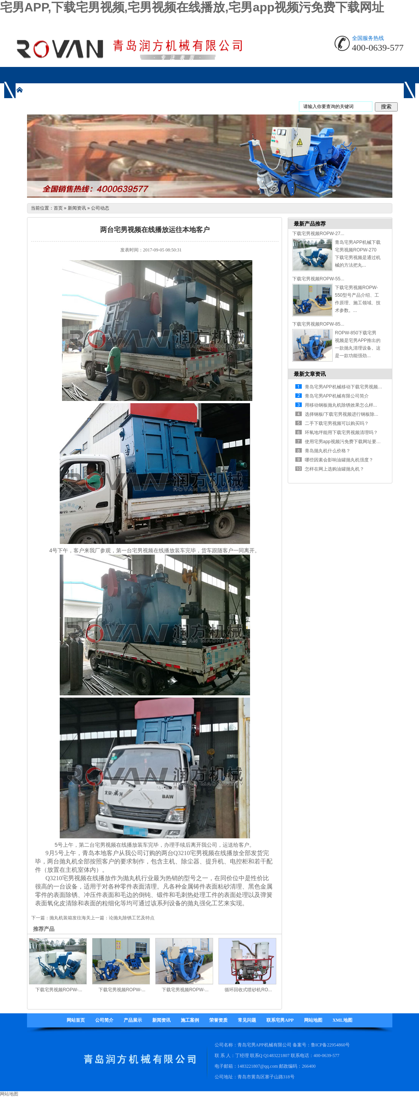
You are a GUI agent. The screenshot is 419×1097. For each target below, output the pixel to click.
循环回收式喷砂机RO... (248, 989)
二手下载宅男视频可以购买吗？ (337, 423)
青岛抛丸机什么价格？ (327, 450)
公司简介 (104, 1020)
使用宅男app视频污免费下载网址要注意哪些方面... (356, 441)
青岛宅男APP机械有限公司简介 (337, 396)
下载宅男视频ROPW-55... (318, 278)
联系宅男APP (279, 1020)
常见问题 (247, 1020)
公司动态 (100, 208)
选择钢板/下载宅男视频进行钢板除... (341, 414)
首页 (58, 208)
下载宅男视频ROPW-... (58, 989)
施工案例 (190, 1020)
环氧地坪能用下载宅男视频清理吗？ (341, 432)
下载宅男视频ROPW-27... (318, 233)
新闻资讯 (77, 208)
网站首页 (76, 1020)
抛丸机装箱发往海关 (70, 918)
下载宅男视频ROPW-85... (318, 324)
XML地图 (342, 1020)
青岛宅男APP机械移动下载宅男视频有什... (348, 387)
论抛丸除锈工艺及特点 (132, 918)
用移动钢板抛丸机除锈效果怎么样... (341, 405)
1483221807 (278, 1055)
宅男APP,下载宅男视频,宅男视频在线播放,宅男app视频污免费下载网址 (192, 7)
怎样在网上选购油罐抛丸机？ (334, 469)
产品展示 (133, 1020)
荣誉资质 (218, 1020)
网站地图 (313, 1020)
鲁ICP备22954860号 (330, 1045)
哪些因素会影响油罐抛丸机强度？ (339, 460)
